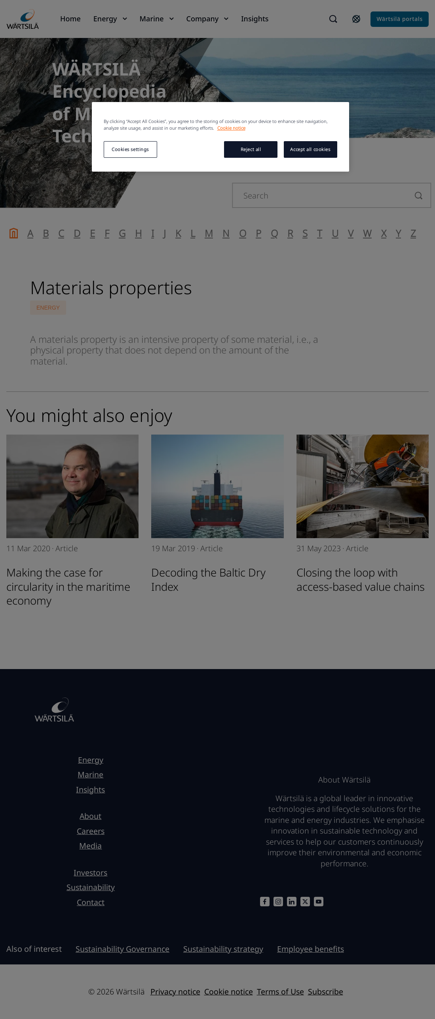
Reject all (251, 149)
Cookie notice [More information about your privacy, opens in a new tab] (231, 128)
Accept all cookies (310, 149)
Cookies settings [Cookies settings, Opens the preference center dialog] (130, 149)
